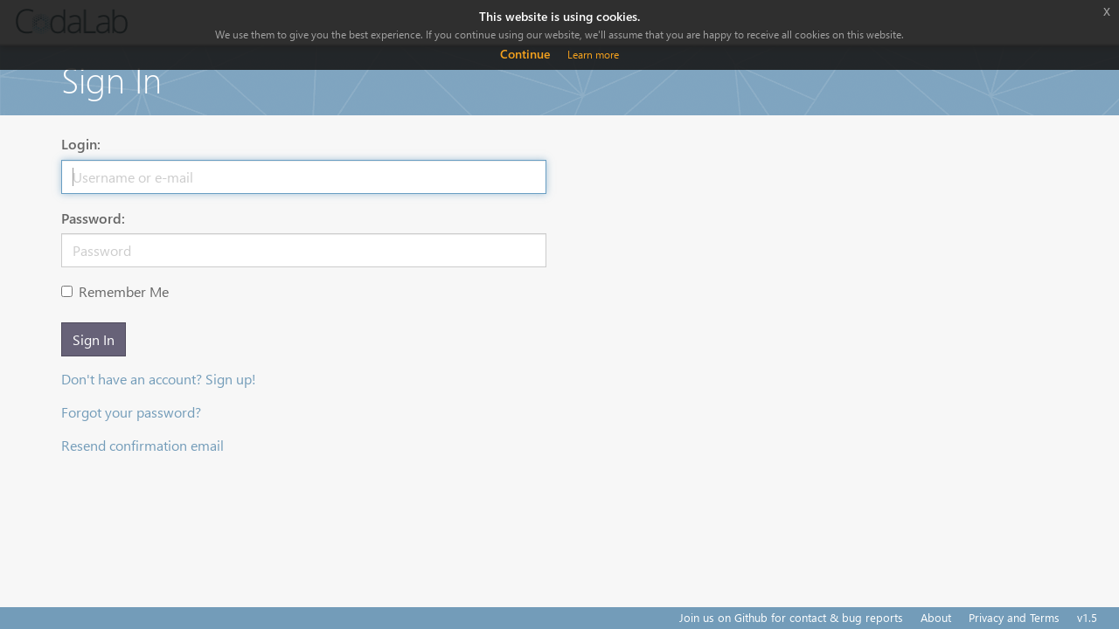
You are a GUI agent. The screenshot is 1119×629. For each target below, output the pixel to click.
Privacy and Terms (1014, 617)
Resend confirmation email (142, 445)
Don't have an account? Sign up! (158, 379)
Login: (81, 144)
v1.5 (1087, 617)
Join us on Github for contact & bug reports (791, 617)
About (936, 617)
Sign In (94, 339)
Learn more (593, 54)
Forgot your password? (131, 412)
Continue (525, 53)
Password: (93, 218)
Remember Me (115, 291)
